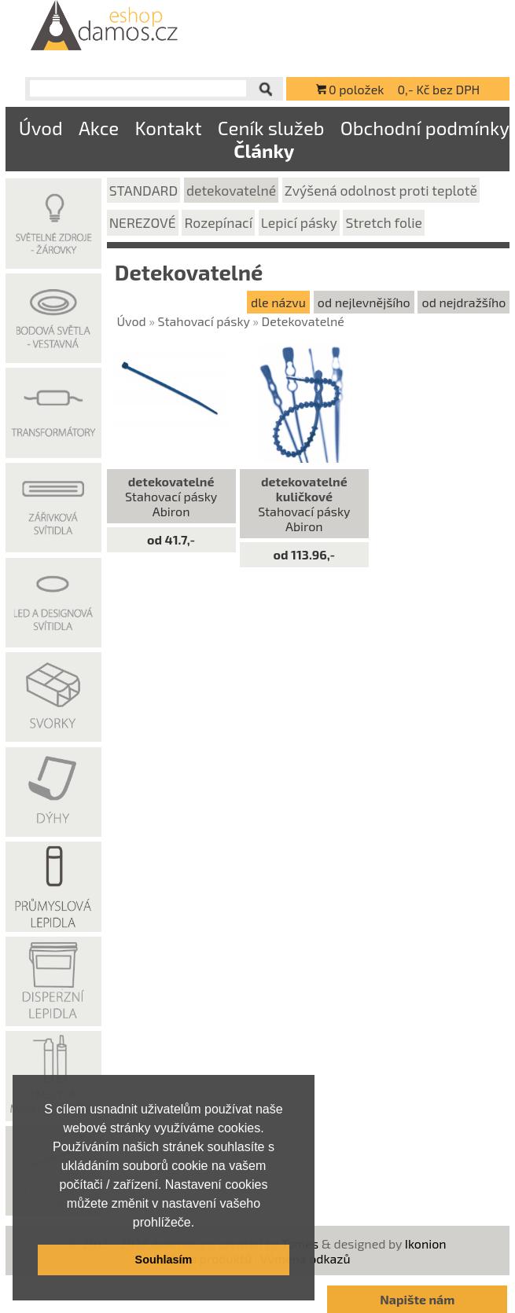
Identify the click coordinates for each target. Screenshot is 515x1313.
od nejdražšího (464, 302)
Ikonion (426, 1243)
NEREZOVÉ (142, 222)
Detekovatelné (303, 321)
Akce (99, 127)
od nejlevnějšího (364, 302)
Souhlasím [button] (164, 1259)
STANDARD (143, 190)
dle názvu (278, 302)
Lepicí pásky (299, 222)
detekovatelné (231, 190)
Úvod (41, 127)
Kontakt (167, 127)
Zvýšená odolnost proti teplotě (381, 190)
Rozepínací (218, 222)
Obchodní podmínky (424, 127)
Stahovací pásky (204, 321)
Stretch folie (384, 222)
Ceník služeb (271, 127)
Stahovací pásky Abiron (171, 496)
